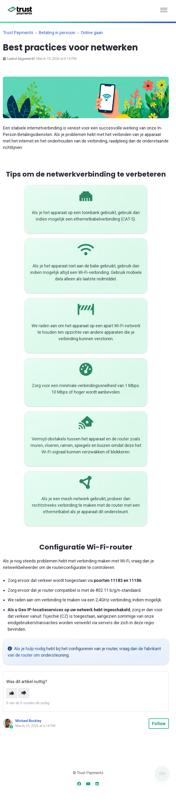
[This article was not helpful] (23, 693)
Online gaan (92, 32)
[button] (164, 9)
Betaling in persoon (57, 32)
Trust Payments (18, 32)
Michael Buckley (28, 721)
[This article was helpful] (11, 693)
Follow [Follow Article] (158, 723)
